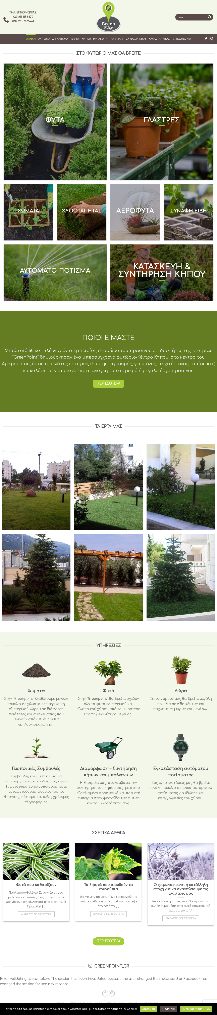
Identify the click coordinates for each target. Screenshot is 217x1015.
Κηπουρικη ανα (94, 39)
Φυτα (75, 39)
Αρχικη (31, 39)
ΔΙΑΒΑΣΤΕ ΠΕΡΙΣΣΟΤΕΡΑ (36, 914)
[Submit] (209, 17)
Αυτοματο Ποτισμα (53, 39)
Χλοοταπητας (159, 39)
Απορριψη (168, 1009)
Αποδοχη (148, 1009)
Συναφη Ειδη (136, 39)
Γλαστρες (116, 39)
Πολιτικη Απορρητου (196, 1009)
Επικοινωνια (182, 39)
